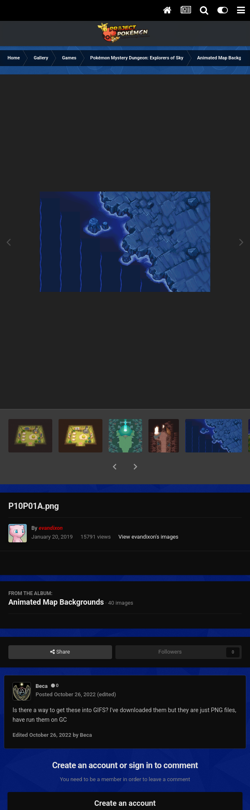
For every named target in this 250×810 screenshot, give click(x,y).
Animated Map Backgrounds (56, 580)
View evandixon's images (148, 515)
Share (60, 630)
